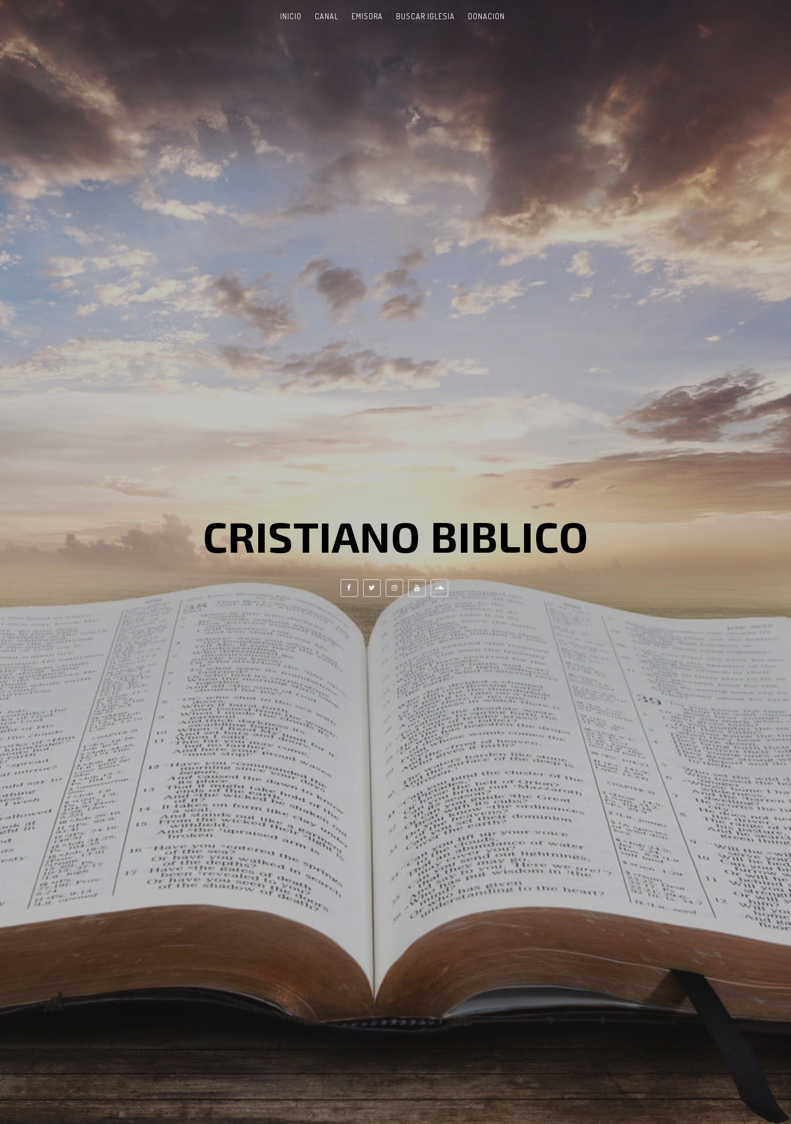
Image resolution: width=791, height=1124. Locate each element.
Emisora (367, 16)
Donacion (486, 16)
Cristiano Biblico (396, 535)
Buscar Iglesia (425, 16)
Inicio (291, 16)
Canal (326, 16)
